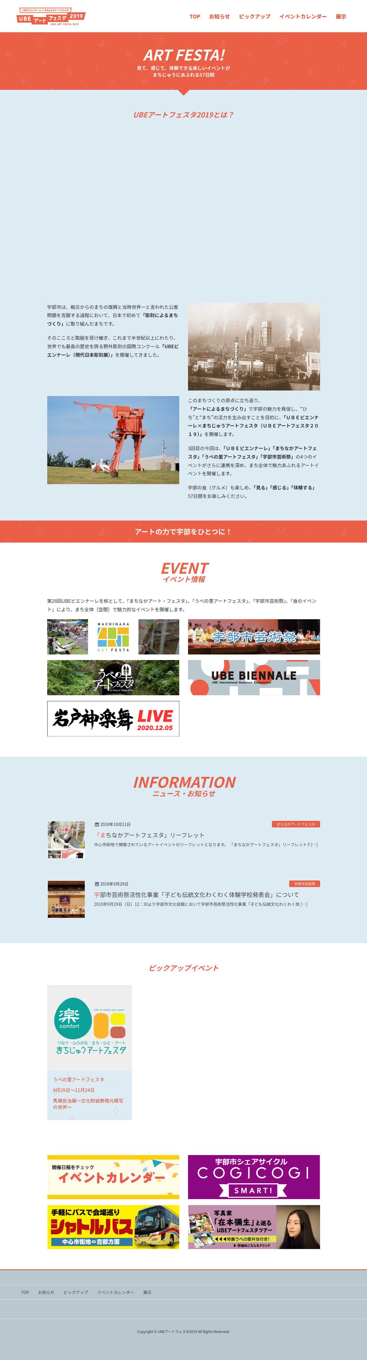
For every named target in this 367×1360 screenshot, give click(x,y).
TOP (25, 1292)
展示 (147, 1292)
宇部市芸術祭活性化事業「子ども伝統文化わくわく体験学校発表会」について (196, 894)
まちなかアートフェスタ (296, 824)
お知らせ (46, 1292)
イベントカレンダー (115, 1292)
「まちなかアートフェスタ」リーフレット (149, 835)
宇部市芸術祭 (304, 883)
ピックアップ (75, 1292)
